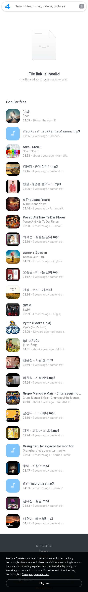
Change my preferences (35, 574)
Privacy (44, 551)
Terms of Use (44, 546)
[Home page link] (7, 6)
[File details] (44, 116)
